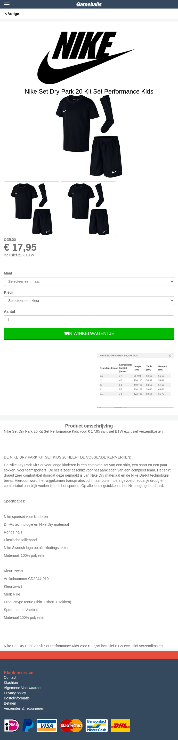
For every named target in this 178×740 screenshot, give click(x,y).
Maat (8, 273)
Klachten (11, 683)
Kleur (8, 292)
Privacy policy (15, 693)
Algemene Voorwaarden (23, 688)
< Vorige (12, 14)
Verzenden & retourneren (24, 708)
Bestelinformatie (17, 698)
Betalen (10, 703)
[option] (89, 136)
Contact (10, 677)
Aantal (9, 311)
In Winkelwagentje (89, 333)
